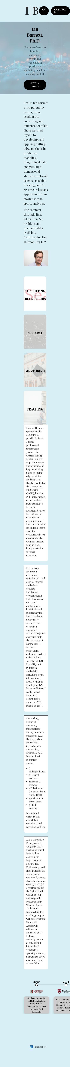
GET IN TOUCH (35, 85)
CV (44, 9)
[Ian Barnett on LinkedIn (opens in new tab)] (31, 1047)
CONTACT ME (60, 11)
